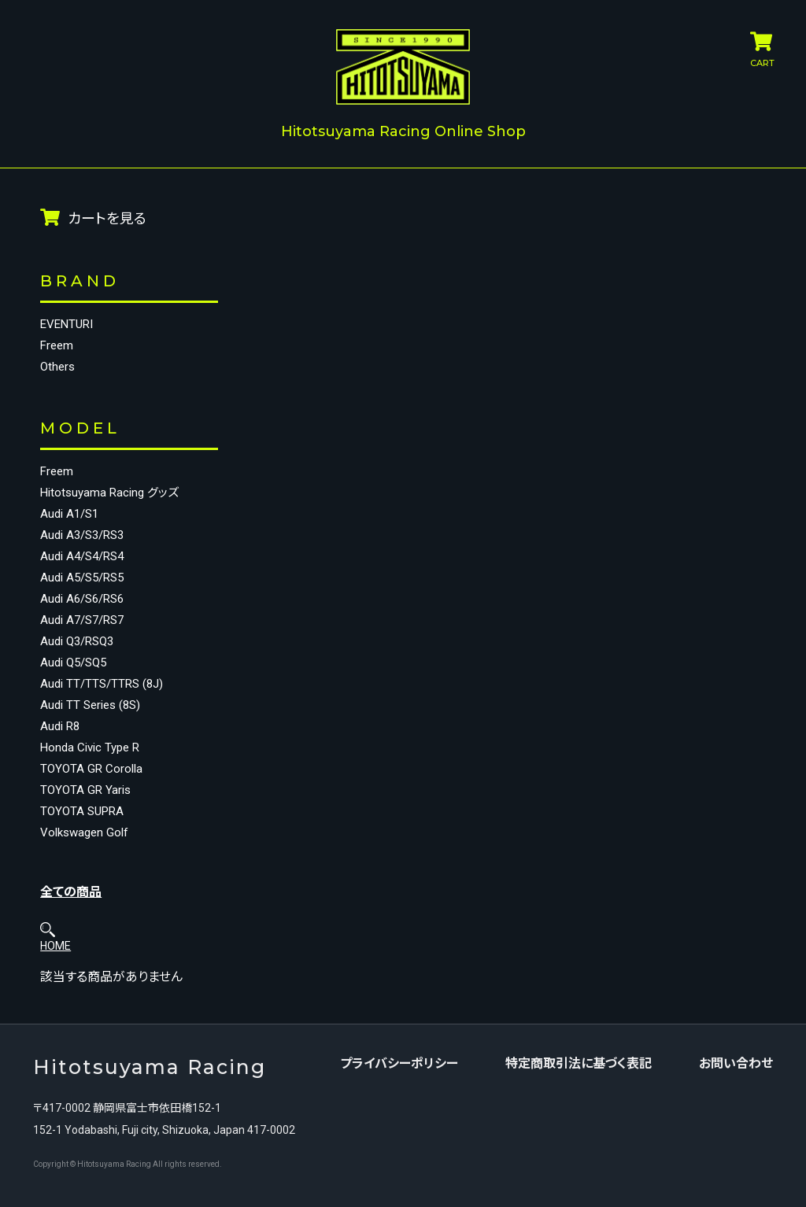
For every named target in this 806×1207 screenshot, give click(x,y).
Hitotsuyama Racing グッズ (99, 488)
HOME (222, 207)
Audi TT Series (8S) (90, 707)
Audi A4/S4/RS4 (82, 558)
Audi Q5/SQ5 (73, 664)
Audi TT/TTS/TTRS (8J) (101, 686)
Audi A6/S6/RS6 (82, 601)
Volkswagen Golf (84, 834)
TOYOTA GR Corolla (91, 771)
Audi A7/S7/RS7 (82, 622)
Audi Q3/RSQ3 (76, 643)
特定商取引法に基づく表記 (583, 1014)
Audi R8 (59, 728)
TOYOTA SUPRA (82, 813)
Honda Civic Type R (89, 749)
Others (57, 357)
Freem (56, 335)
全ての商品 (71, 893)
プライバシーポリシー (404, 1014)
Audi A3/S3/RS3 (82, 537)
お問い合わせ (741, 1014)
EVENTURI (66, 314)
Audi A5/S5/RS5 (82, 579)
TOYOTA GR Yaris (85, 792)
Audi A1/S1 (69, 516)
